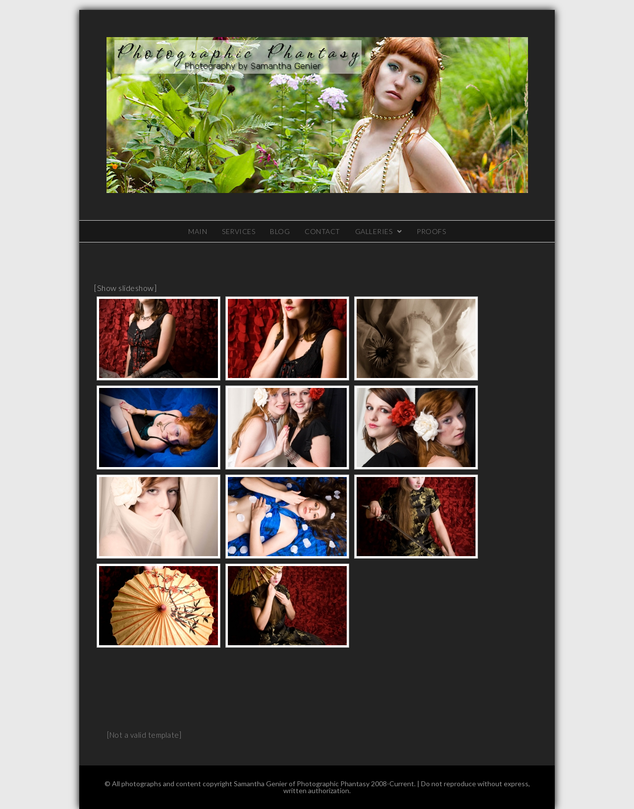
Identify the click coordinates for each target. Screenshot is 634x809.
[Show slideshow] (125, 287)
